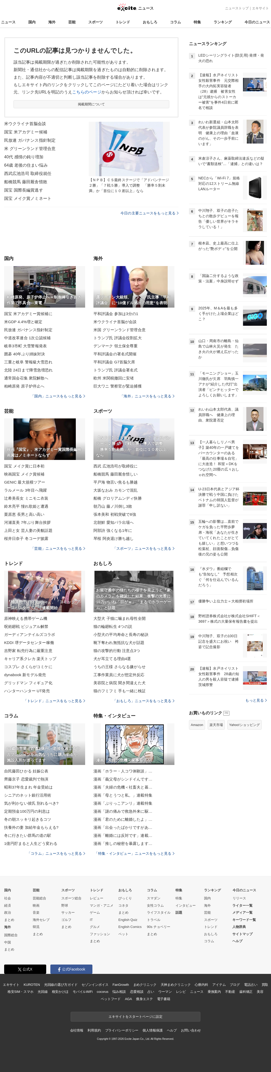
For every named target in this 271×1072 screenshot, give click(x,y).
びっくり (125, 898)
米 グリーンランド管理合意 (30, 148)
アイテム (219, 985)
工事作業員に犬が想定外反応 (119, 675)
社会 (7, 898)
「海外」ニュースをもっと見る (147, 396)
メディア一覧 (242, 912)
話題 (178, 912)
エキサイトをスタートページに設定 (135, 1017)
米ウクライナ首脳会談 (25, 123)
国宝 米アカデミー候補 (25, 132)
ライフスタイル (159, 912)
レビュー (96, 898)
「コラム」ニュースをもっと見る (56, 853)
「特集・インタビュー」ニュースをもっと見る (134, 853)
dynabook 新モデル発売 (25, 675)
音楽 (36, 912)
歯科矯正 (246, 992)
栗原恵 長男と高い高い (24, 514)
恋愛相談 (136, 992)
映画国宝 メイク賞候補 (24, 474)
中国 (7, 942)
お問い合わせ (191, 1030)
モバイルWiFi (83, 992)
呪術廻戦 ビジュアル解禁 (26, 626)
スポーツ (95, 22)
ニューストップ (237, 8)
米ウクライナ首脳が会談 (115, 322)
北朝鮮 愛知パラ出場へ (113, 522)
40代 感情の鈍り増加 (24, 157)
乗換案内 (214, 992)
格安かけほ (60, 992)
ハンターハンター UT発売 (27, 691)
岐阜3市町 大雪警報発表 (25, 346)
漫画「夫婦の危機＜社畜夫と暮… (122, 787)
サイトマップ (242, 934)
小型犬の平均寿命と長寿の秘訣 (120, 634)
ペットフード (111, 999)
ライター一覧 (242, 905)
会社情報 (76, 1030)
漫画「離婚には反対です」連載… (122, 835)
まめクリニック (145, 985)
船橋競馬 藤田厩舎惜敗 (25, 182)
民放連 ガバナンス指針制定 (30, 140)
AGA (128, 999)
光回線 (43, 992)
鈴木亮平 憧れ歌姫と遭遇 (26, 506)
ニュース (8, 22)
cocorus (103, 992)
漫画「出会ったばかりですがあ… (122, 827)
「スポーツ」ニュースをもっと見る (143, 548)
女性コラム (155, 905)
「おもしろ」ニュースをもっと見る (143, 701)
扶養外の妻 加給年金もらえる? (31, 827)
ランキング (223, 22)
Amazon (197, 725)
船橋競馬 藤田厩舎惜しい (115, 474)
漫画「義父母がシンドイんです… (122, 779)
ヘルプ (237, 941)
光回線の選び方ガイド (61, 985)
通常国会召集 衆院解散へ (26, 378)
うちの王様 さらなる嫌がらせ (119, 666)
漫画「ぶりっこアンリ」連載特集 (122, 803)
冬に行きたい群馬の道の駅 (27, 835)
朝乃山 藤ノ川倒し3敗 (112, 506)
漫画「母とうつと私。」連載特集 (122, 795)
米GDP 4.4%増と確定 (23, 322)
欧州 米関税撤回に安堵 (113, 378)
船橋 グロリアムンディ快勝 (117, 498)
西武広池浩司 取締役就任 (27, 173)
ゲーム (95, 912)
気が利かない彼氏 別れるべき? (31, 803)
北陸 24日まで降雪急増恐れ (28, 370)
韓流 (36, 927)
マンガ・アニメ (101, 905)
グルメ (95, 927)
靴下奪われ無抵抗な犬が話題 (119, 642)
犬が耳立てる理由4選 (112, 658)
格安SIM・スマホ (20, 992)
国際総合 (11, 935)
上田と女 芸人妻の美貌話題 (28, 530)
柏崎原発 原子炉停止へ (24, 386)
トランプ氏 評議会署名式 (115, 370)
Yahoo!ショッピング (244, 725)
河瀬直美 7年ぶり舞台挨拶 (27, 522)
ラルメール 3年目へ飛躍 (25, 490)
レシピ (181, 992)
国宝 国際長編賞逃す (23, 190)
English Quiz (127, 920)
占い (150, 992)
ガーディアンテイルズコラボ (29, 634)
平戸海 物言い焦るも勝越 (115, 482)
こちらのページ (86, 92)
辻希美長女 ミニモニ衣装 (26, 498)
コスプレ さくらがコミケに (28, 666)
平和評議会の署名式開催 (115, 354)
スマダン (153, 898)
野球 (64, 905)
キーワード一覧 (244, 920)
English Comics (130, 927)
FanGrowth (120, 985)
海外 (52, 22)
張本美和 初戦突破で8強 (114, 514)
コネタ (123, 905)
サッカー (68, 912)
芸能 (72, 22)
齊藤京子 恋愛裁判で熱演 (26, 779)
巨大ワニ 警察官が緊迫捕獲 (117, 386)
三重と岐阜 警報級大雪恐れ (28, 362)
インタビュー (185, 905)
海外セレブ (41, 920)
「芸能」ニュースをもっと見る (58, 548)
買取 (265, 985)
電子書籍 (163, 999)
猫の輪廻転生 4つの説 (112, 626)
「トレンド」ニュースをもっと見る (54, 701)
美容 (260, 992)
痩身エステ (144, 999)
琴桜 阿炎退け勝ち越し (113, 538)
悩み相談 (119, 992)
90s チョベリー (158, 927)
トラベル (153, 920)
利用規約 (94, 1030)
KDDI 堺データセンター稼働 (29, 642)
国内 (32, 22)
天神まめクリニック (176, 985)
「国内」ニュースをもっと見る (58, 396)
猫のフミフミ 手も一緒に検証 (119, 691)
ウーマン (165, 992)
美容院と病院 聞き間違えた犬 (119, 683)
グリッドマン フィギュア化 (28, 683)
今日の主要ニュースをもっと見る (149, 213)
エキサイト (260, 8)
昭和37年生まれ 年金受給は (28, 787)
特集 (197, 22)
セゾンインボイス (95, 985)
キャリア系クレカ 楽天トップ (30, 658)
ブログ (235, 985)
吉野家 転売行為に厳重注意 (28, 650)
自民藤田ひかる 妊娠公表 (26, 771)
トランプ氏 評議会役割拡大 (117, 338)
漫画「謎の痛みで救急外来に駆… (122, 811)
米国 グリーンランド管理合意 (119, 330)
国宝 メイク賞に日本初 (24, 466)
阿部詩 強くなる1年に (112, 530)
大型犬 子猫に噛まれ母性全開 (119, 618)
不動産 (230, 992)
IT (91, 920)
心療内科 (201, 985)
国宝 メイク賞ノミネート (27, 198)
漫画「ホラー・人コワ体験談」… (122, 771)
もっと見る (256, 700)
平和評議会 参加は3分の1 (115, 313)
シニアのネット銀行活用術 (27, 795)
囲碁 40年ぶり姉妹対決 (24, 354)
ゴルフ (66, 920)
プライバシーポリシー (122, 1030)
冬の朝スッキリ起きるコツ (27, 819)
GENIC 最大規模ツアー (24, 482)
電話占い (250, 985)
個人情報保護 (152, 1030)
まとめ (9, 920)
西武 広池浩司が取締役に (115, 466)
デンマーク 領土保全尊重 (115, 346)
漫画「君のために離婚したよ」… (122, 819)
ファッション (100, 934)
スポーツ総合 (71, 898)
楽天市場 (216, 725)
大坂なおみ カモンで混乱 (115, 490)
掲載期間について (91, 104)
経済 (7, 905)
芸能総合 (39, 898)
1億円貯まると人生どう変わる (30, 843)
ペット (123, 934)
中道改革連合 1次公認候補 (27, 338)
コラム (175, 22)
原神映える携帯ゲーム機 (25, 618)
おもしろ (150, 22)
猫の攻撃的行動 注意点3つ (116, 650)
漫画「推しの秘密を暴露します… (122, 843)
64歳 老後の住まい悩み (26, 165)
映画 (36, 905)
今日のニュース (257, 22)
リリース (239, 898)
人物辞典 (239, 927)
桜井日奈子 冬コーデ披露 (26, 538)
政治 (7, 912)
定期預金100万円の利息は (27, 811)
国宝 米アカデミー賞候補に (28, 313)
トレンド (123, 22)
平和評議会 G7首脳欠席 (114, 362)
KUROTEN (32, 985)
